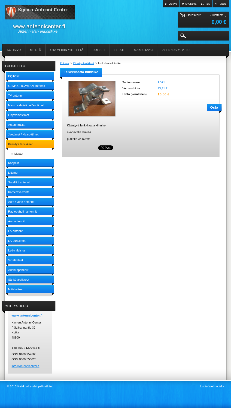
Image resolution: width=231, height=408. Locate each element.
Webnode (215, 386)
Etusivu (173, 3)
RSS (207, 3)
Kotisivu (64, 63)
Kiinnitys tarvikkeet (83, 63)
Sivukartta (190, 3)
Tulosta (222, 3)
